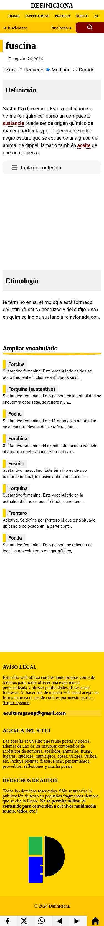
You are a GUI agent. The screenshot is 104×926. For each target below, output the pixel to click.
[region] (52, 220)
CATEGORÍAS (37, 16)
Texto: (9, 70)
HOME (14, 16)
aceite (84, 145)
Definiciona (52, 5)
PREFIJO (62, 16)
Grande (86, 70)
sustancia (13, 123)
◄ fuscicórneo (15, 28)
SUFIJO (82, 16)
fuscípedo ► (62, 28)
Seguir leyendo (16, 702)
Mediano (61, 70)
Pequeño (33, 70)
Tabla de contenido (40, 168)
